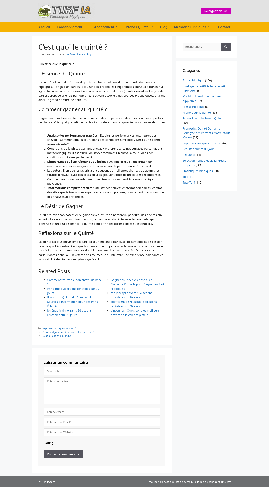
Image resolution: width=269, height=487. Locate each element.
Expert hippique (193, 80)
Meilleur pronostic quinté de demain (171, 481)
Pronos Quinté (141, 27)
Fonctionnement (74, 27)
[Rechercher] (226, 47)
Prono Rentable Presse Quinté (203, 118)
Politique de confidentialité (210, 481)
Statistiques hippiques (198, 171)
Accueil (44, 27)
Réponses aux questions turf (58, 328)
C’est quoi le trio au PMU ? (57, 335)
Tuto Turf (189, 182)
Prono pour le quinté (197, 112)
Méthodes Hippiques (194, 27)
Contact (224, 27)
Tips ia (187, 177)
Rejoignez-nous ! (215, 11)
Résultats (189, 155)
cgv (228, 481)
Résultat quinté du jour (198, 149)
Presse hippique (193, 107)
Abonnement (108, 27)
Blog (163, 27)
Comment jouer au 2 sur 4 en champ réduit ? (68, 332)
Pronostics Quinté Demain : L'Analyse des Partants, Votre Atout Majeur (206, 132)
